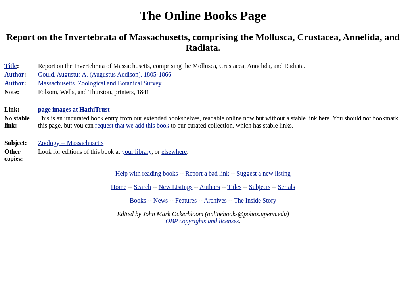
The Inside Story (255, 200)
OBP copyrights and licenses (202, 221)
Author (14, 74)
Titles (234, 187)
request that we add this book (132, 125)
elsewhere (174, 151)
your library (136, 151)
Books (138, 200)
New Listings (176, 187)
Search (142, 187)
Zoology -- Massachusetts (70, 142)
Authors (209, 187)
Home (118, 187)
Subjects (259, 187)
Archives (215, 200)
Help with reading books (146, 173)
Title (10, 65)
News (160, 200)
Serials (286, 187)
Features (186, 200)
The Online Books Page (203, 15)
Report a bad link (207, 173)
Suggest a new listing (264, 173)
